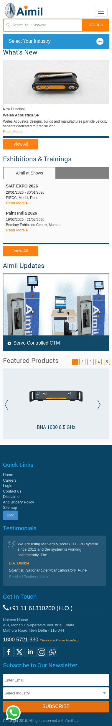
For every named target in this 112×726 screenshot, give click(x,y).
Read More (15, 203)
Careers (10, 480)
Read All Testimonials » (28, 576)
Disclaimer (12, 496)
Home (8, 475)
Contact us (12, 491)
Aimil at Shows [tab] (29, 173)
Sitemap (10, 507)
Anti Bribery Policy (18, 502)
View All (21, 144)
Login (7, 485)
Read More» (12, 132)
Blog (10, 515)
